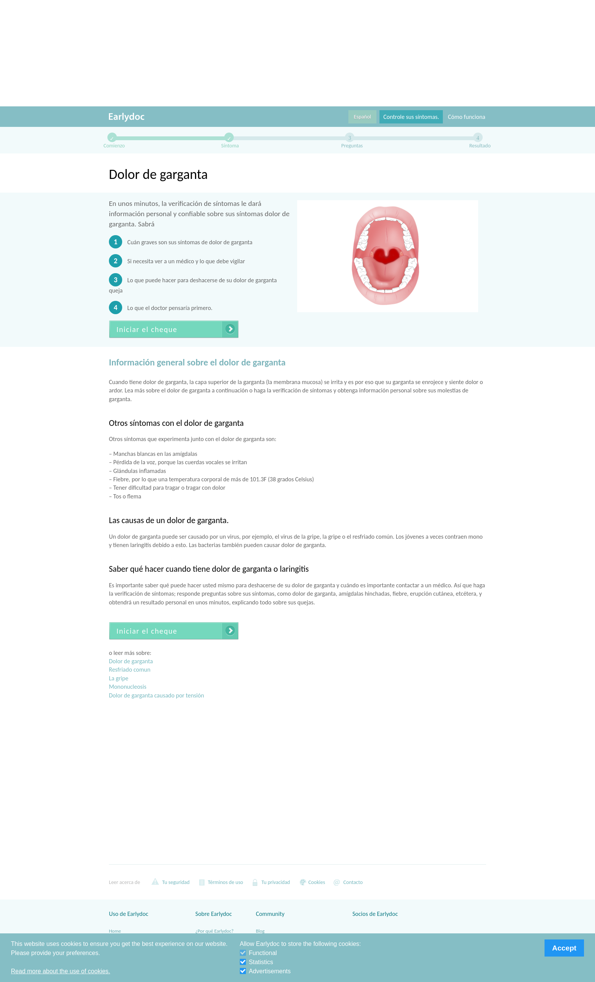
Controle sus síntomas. (411, 116)
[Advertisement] (297, 53)
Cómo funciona (466, 116)
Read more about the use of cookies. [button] (60, 971)
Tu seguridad (170, 882)
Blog (260, 931)
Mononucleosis (127, 686)
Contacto (348, 882)
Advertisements (265, 971)
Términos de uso (220, 882)
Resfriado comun (129, 669)
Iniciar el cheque (146, 329)
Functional (258, 953)
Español (362, 116)
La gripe (118, 678)
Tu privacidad (270, 882)
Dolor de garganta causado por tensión (156, 695)
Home (115, 931)
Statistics (256, 962)
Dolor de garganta (131, 661)
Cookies (311, 882)
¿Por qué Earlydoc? (214, 931)
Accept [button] (564, 948)
